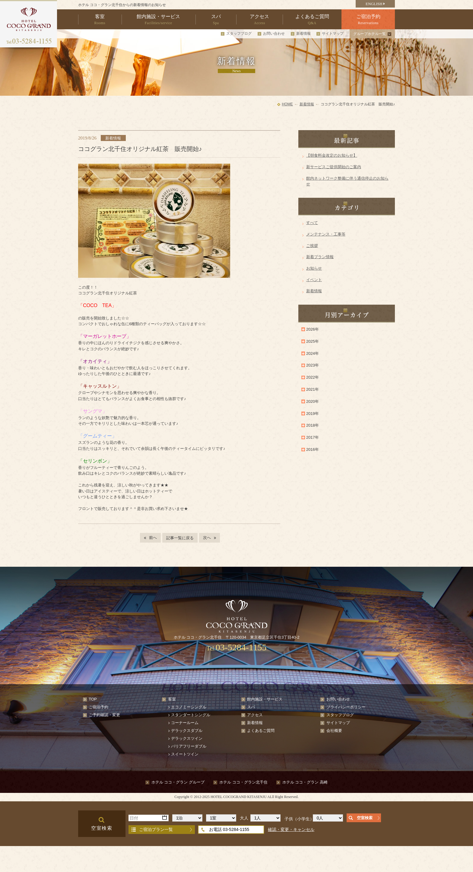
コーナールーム (184, 722)
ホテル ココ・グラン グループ (178, 782)
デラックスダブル (186, 730)
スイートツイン (184, 754)
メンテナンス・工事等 (325, 234)
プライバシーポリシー (346, 707)
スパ (251, 707)
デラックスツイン (186, 738)
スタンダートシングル (190, 715)
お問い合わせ (274, 33)
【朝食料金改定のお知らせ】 (331, 155)
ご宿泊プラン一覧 (156, 829)
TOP (93, 699)
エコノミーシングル (188, 707)
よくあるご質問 (261, 730)
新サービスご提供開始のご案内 (333, 167)
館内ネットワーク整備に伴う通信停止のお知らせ (347, 181)
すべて (312, 222)
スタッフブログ (239, 33)
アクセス (255, 715)
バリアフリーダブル (188, 746)
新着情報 (303, 33)
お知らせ (314, 268)
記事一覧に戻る (180, 538)
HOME (287, 104)
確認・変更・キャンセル (291, 829)
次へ (207, 537)
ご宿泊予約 (98, 707)
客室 (172, 699)
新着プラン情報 (320, 257)
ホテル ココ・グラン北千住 (243, 782)
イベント (314, 279)
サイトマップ (333, 33)
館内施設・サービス (264, 699)
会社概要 (334, 730)
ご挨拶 (312, 245)
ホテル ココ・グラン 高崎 (305, 782)
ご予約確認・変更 (104, 715)
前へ (153, 537)
